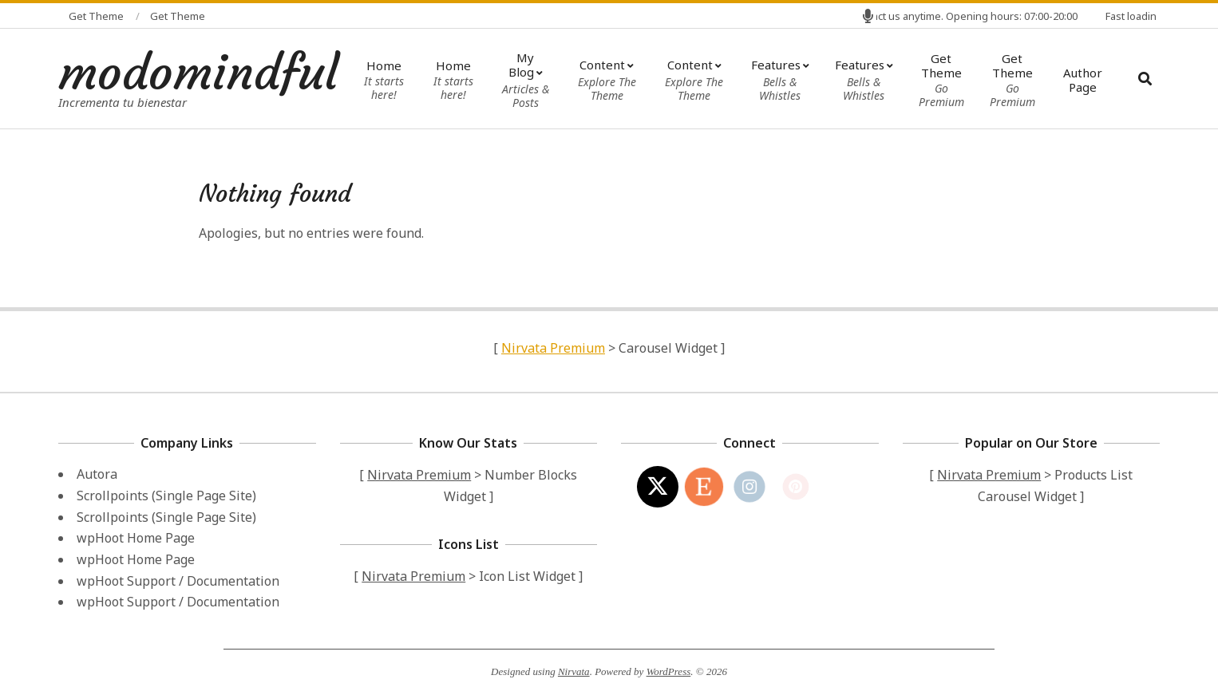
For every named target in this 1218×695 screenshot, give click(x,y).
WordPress (669, 671)
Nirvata (574, 671)
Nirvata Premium (553, 348)
